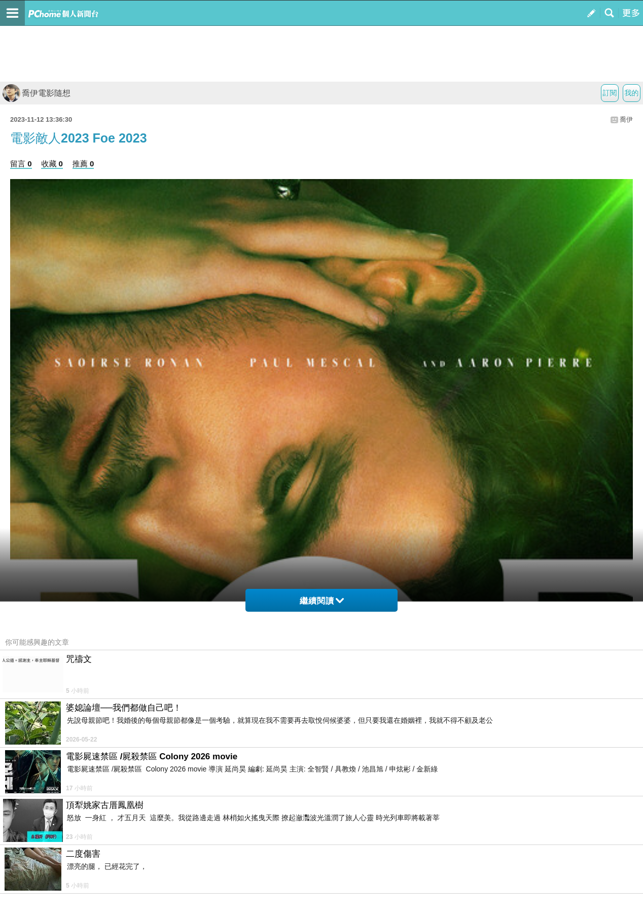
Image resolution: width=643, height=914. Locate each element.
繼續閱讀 (322, 601)
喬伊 (626, 119)
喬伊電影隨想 (36, 93)
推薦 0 (83, 163)
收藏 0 (52, 163)
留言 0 (21, 163)
